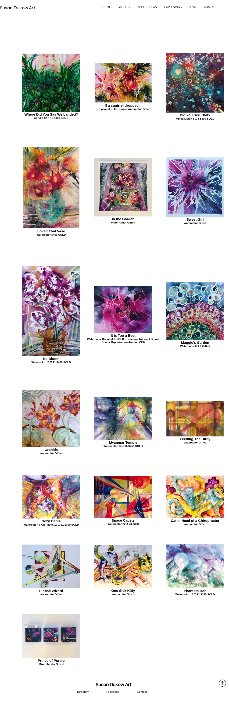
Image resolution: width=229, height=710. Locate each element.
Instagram (82, 691)
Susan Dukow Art (17, 8)
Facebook (112, 691)
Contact (142, 691)
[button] (124, 7)
